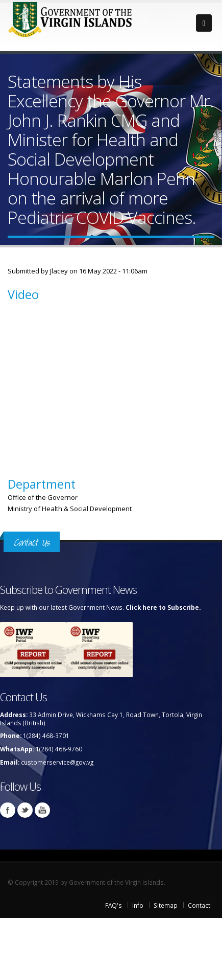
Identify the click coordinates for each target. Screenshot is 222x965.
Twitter (25, 810)
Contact (199, 905)
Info (137, 905)
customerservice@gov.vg (57, 762)
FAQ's (113, 905)
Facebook (7, 810)
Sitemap (166, 905)
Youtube (42, 810)
